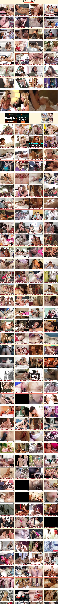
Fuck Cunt (29, 2)
